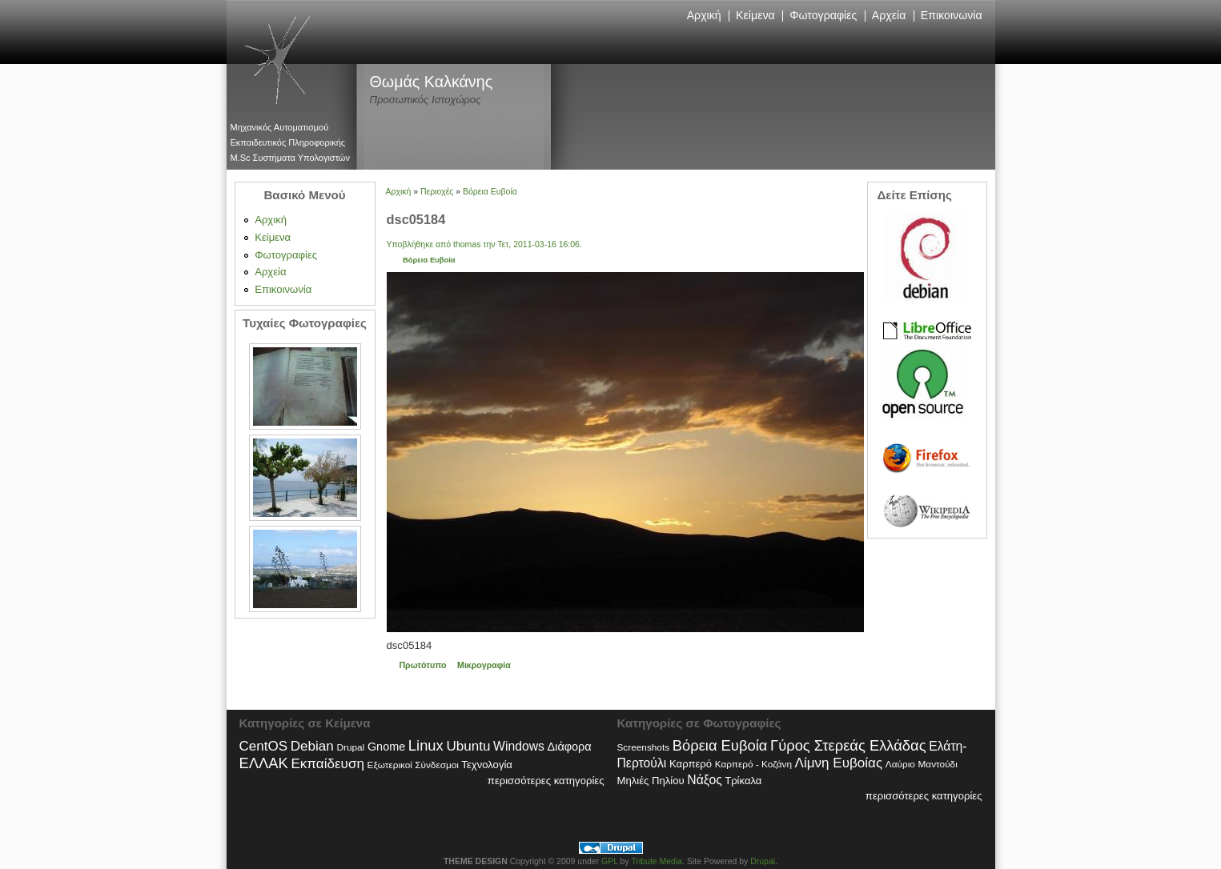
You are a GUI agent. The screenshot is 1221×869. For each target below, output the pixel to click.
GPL (609, 861)
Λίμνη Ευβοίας (839, 763)
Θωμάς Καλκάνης (431, 81)
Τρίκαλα (743, 781)
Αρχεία (889, 15)
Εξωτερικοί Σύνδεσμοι (413, 765)
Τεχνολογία (486, 765)
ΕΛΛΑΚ (263, 763)
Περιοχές (436, 191)
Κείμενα (755, 15)
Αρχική (704, 15)
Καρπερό (690, 764)
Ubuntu (468, 746)
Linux (426, 745)
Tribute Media (656, 861)
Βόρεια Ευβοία (490, 191)
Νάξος (704, 780)
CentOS (263, 746)
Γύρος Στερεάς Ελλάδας (848, 745)
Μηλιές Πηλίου (651, 781)
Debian (312, 746)
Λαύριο (900, 764)
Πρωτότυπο (422, 665)
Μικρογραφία (484, 665)
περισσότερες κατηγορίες (546, 781)
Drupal (350, 747)
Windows (518, 746)
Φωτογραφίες (823, 15)
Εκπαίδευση (327, 763)
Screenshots (643, 747)
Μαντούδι (938, 764)
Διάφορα (570, 746)
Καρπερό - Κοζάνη (753, 764)
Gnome (386, 746)
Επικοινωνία (951, 15)
